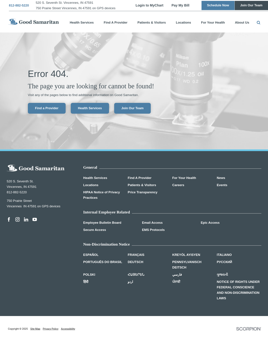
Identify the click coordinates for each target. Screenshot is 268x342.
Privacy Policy (50, 328)
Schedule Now (218, 5)
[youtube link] (34, 219)
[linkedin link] (26, 219)
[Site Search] (258, 22)
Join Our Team (251, 5)
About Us (242, 22)
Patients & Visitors (151, 22)
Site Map (35, 328)
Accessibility (68, 328)
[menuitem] (82, 21)
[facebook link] (9, 219)
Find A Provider (116, 22)
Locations (183, 22)
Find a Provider (46, 108)
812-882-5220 (19, 5)
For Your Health (213, 22)
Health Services (82, 22)
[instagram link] (17, 219)
